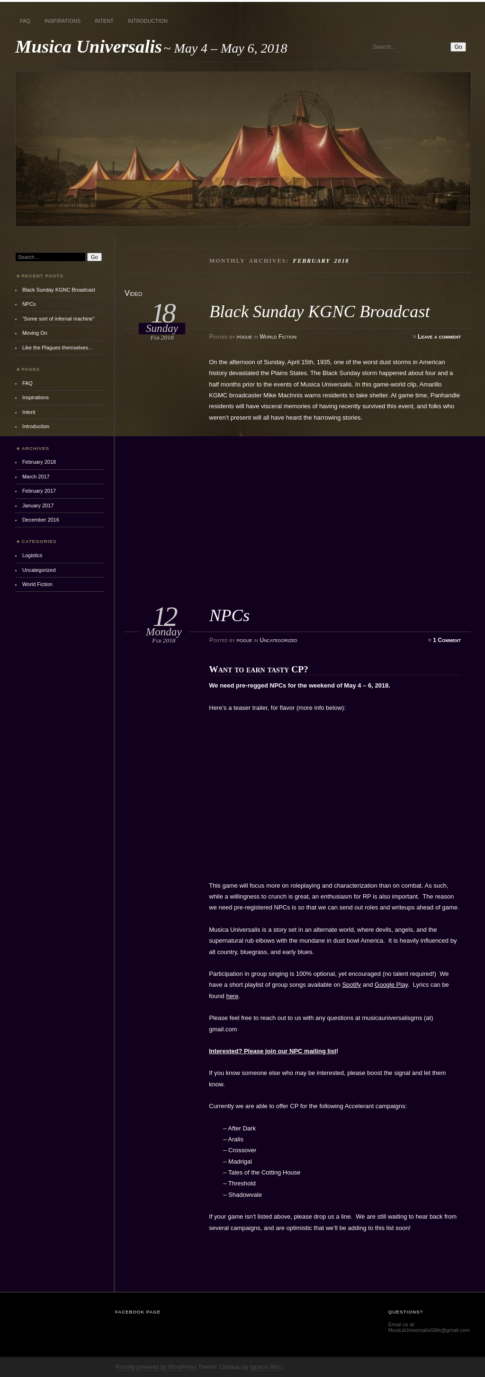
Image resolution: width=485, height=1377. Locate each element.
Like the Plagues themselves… (57, 347)
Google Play (391, 984)
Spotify (351, 984)
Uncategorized (278, 640)
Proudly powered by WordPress (156, 1367)
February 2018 (39, 462)
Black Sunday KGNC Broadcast (319, 311)
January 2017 (38, 505)
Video (134, 293)
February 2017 (39, 491)
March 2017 (36, 476)
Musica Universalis (88, 46)
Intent (104, 21)
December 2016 (40, 520)
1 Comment (447, 640)
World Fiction (278, 336)
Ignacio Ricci (266, 1367)
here (232, 996)
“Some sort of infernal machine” (58, 318)
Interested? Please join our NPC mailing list (272, 1051)
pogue (244, 336)
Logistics (32, 555)
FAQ (25, 21)
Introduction (148, 21)
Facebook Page (138, 1311)
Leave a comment (439, 336)
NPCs (229, 615)
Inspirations (63, 21)
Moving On (34, 333)
